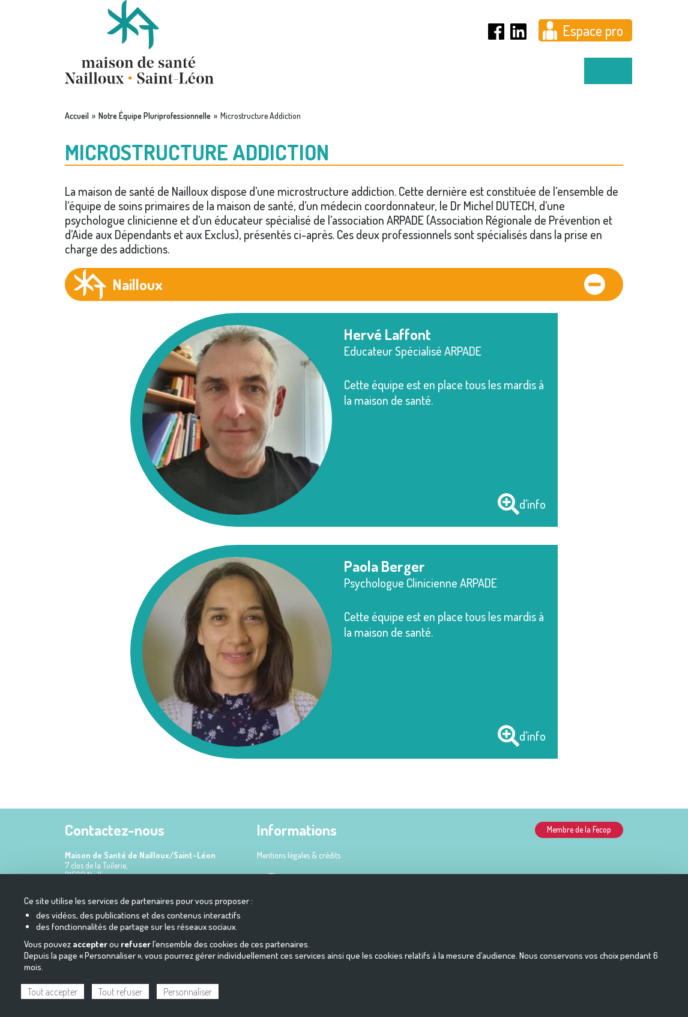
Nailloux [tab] (138, 284)
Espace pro (593, 30)
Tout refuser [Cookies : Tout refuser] (120, 992)
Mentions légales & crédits (298, 855)
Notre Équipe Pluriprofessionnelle (154, 116)
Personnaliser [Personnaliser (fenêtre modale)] (187, 992)
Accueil (77, 116)
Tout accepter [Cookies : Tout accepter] (52, 992)
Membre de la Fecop (579, 829)
